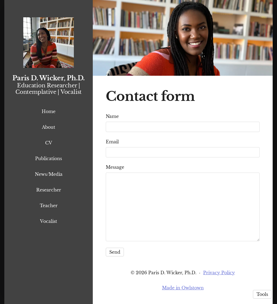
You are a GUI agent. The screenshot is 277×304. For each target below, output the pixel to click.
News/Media (48, 174)
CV (48, 143)
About (48, 127)
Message (115, 167)
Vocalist (48, 221)
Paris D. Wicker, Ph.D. (48, 78)
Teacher (49, 205)
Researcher (48, 190)
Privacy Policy (219, 272)
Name (112, 116)
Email (112, 141)
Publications (48, 158)
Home (48, 111)
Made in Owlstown (183, 287)
